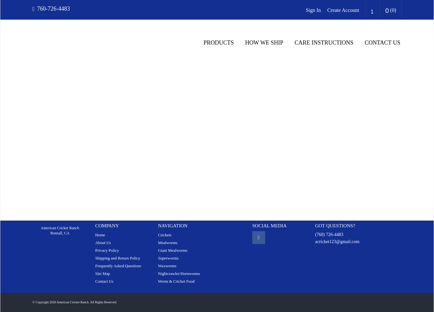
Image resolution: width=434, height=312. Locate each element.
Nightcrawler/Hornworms (179, 273)
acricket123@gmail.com (337, 241)
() (390, 10)
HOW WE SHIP (264, 43)
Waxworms (167, 266)
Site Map (102, 273)
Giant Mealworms (172, 250)
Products (219, 43)
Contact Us (382, 43)
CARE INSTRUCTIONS (323, 43)
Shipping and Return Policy (117, 258)
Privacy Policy (107, 250)
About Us (103, 243)
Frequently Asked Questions (118, 266)
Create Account (343, 10)
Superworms (168, 258)
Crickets (164, 235)
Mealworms (167, 243)
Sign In (313, 10)
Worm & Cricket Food (176, 281)
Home (100, 235)
